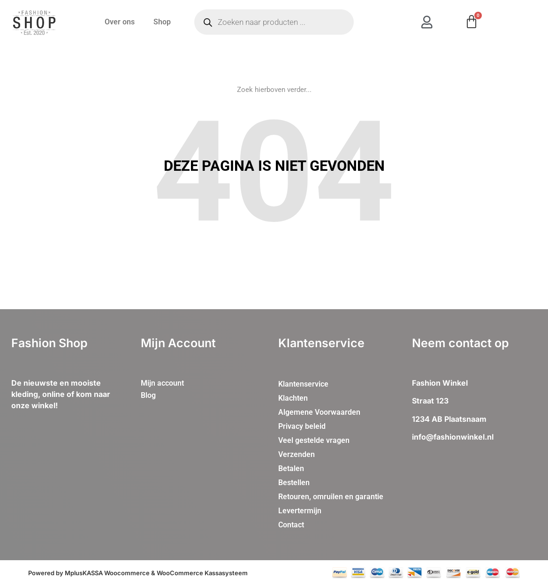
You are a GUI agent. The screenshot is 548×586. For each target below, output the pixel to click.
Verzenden (296, 454)
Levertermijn (299, 510)
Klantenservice (303, 384)
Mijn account (162, 383)
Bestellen (294, 482)
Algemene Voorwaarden (319, 412)
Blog (148, 395)
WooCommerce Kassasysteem (202, 573)
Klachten (293, 398)
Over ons (120, 21)
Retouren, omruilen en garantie (330, 496)
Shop (162, 21)
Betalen (291, 468)
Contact (291, 524)
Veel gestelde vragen (314, 440)
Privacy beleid (302, 426)
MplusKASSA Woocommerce (107, 573)
